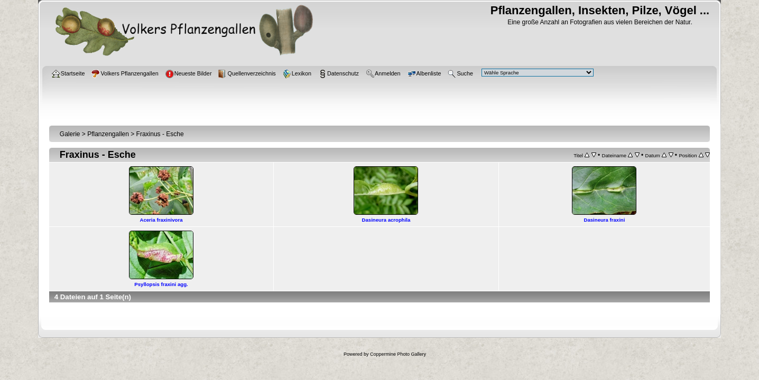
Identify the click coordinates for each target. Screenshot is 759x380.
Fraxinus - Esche (160, 134)
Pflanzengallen (108, 134)
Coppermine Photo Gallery (398, 354)
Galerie (70, 134)
